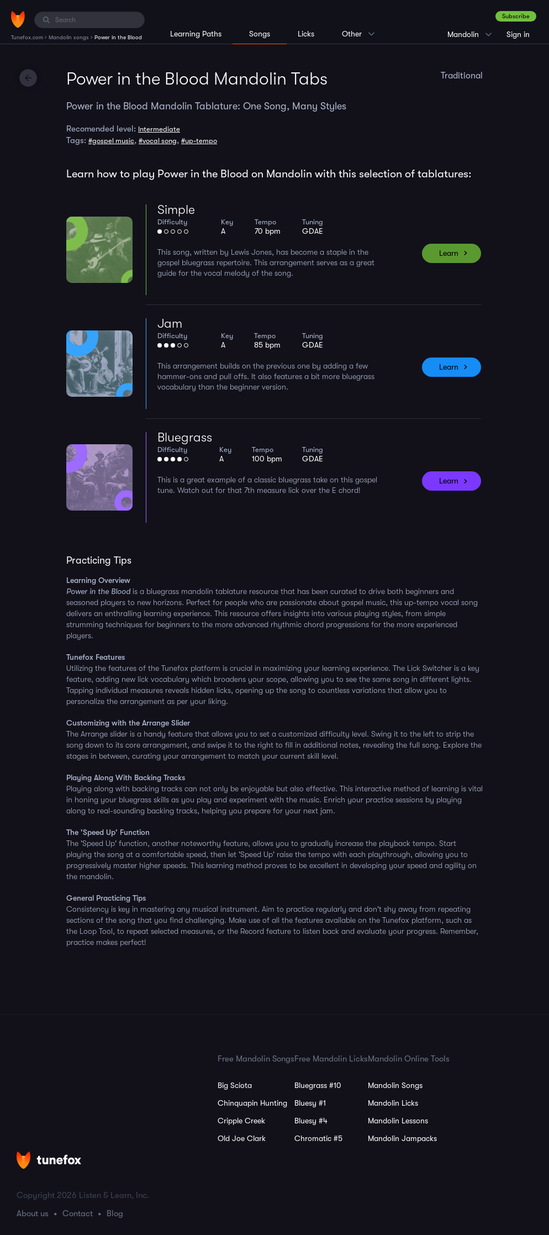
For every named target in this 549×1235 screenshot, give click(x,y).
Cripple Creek (241, 1120)
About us (33, 1213)
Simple (176, 209)
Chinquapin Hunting (252, 1103)
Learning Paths (195, 33)
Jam (169, 323)
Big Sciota (235, 1085)
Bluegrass (184, 437)
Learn (448, 253)
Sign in (518, 34)
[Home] (18, 19)
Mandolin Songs (395, 1085)
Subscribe (516, 16)
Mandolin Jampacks (402, 1138)
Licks (306, 33)
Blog (115, 1213)
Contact (77, 1213)
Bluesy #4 (311, 1120)
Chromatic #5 (318, 1138)
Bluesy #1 (310, 1103)
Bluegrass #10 (317, 1085)
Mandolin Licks (393, 1103)
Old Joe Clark (242, 1138)
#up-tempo (199, 140)
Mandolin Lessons (398, 1120)
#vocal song (158, 140)
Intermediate (159, 129)
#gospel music (111, 140)
